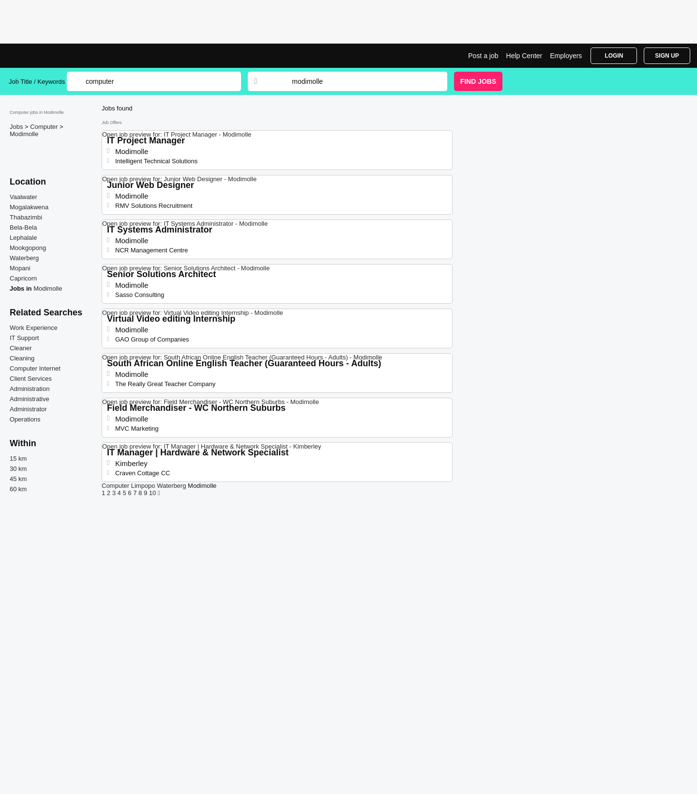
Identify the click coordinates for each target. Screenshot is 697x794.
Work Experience (34, 327)
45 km (18, 479)
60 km (18, 489)
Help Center (524, 56)
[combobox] (360, 81)
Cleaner (21, 348)
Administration (29, 388)
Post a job (483, 56)
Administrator (28, 409)
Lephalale (23, 237)
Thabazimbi (26, 217)
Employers (566, 56)
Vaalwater (23, 197)
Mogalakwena (29, 207)
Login (614, 55)
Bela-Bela (23, 227)
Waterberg (24, 258)
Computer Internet (35, 368)
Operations (25, 419)
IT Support (24, 338)
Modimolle (24, 134)
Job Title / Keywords (37, 81)
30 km (18, 468)
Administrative (29, 399)
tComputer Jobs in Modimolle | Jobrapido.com (45, 56)
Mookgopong (28, 247)
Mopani (20, 268)
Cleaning (22, 358)
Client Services (31, 378)
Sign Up (667, 55)
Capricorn (23, 278)
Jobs (17, 126)
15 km (18, 458)
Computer (45, 126)
